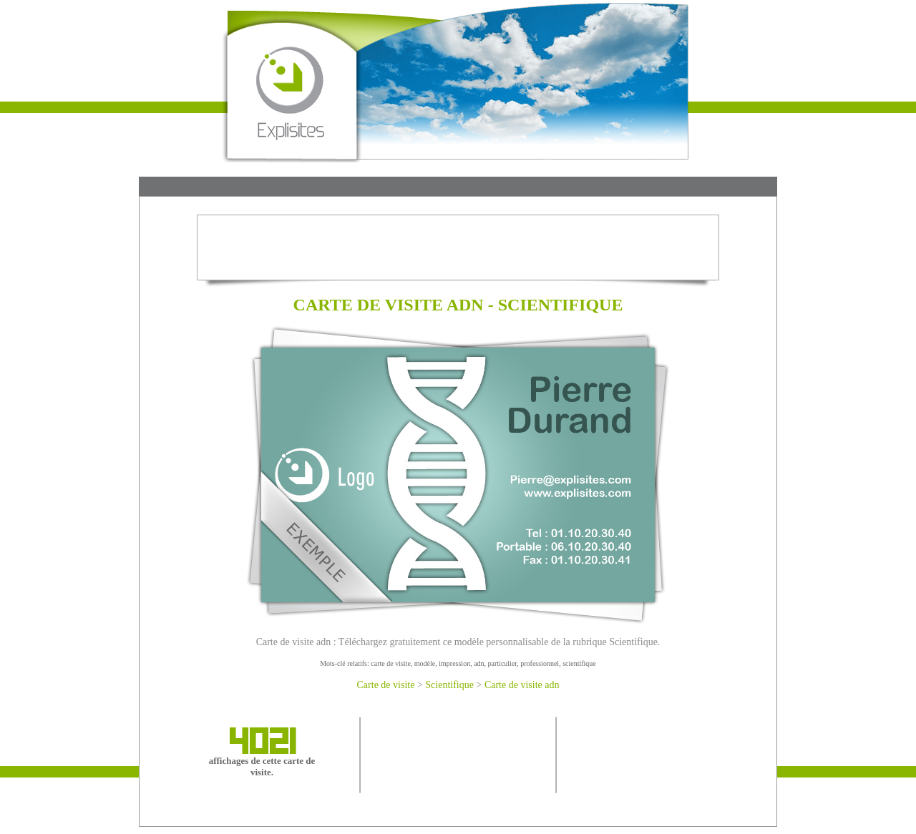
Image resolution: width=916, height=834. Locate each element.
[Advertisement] (458, 187)
